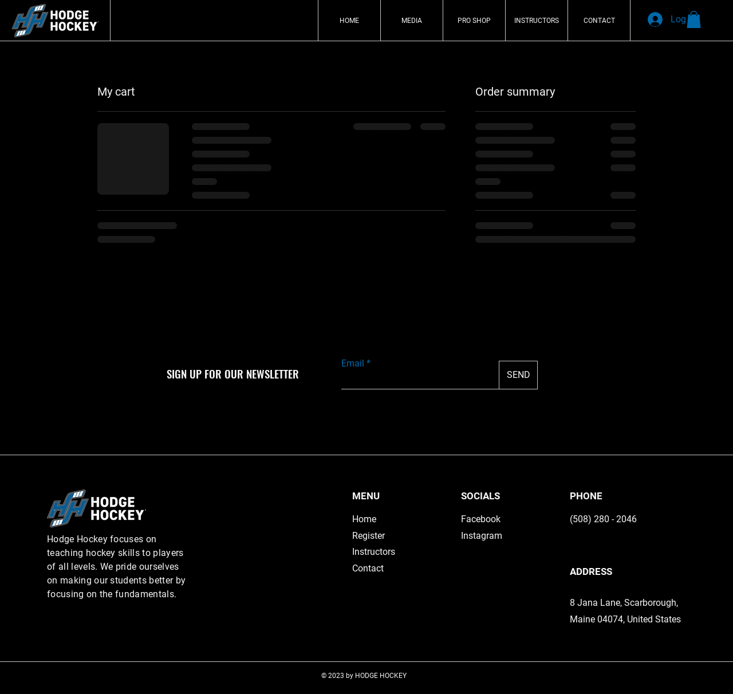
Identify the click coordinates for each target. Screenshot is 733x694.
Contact (368, 568)
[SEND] (518, 375)
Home (364, 519)
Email (352, 363)
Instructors (373, 551)
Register (368, 535)
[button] (694, 19)
